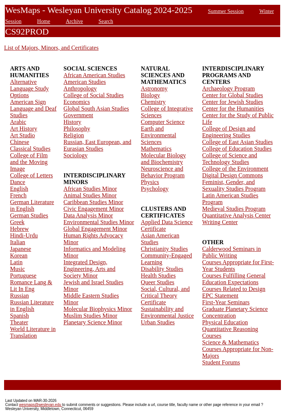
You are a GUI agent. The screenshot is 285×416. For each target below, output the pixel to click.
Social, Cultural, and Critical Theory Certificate (165, 295)
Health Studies (158, 275)
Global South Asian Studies (96, 108)
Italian (17, 242)
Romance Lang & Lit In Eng (31, 285)
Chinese (19, 142)
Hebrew (19, 229)
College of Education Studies (237, 148)
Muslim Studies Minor (90, 315)
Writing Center (220, 222)
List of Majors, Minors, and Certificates (51, 48)
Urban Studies (158, 322)
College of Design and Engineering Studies (229, 131)
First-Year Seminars (226, 302)
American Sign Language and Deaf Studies (33, 108)
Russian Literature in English (32, 305)
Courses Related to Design (233, 289)
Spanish (19, 315)
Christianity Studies (164, 249)
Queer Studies (157, 282)
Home (43, 21)
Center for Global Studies (232, 95)
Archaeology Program (228, 88)
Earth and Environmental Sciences (158, 135)
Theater (19, 322)
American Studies (84, 82)
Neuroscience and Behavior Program (163, 172)
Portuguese (23, 275)
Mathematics (156, 148)
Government (78, 115)
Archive (74, 21)
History (72, 122)
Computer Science (163, 122)
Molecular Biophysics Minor (97, 309)
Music (17, 269)
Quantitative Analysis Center (236, 215)
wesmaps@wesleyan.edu (40, 405)
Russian (19, 295)
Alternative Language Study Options (29, 88)
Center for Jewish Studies (232, 102)
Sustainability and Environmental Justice (167, 312)
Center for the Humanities (233, 108)
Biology (150, 95)
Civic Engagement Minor (93, 209)
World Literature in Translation (33, 332)
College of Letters (31, 175)
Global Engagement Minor (95, 229)
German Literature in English (32, 205)
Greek (17, 222)
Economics (76, 102)
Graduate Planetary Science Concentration (235, 312)
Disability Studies (162, 269)
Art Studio (22, 135)
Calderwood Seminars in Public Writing (231, 252)
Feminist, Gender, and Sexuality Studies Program (234, 185)
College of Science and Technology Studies (229, 158)
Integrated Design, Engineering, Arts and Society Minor (89, 269)
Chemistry (153, 102)
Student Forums (221, 362)
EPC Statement (220, 295)
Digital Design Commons (232, 175)
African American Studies (94, 75)
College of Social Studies (93, 95)
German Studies (29, 215)
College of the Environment (235, 169)
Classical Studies (30, 148)
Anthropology (80, 88)
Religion (73, 135)
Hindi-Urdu (24, 235)
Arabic (18, 122)
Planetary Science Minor (92, 322)
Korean (18, 255)
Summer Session (225, 11)
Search (106, 21)
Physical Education (225, 322)
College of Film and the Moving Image (29, 162)
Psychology (155, 189)
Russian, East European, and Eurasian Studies (97, 145)
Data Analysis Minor (88, 215)
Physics (150, 182)
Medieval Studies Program (234, 209)
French (18, 195)
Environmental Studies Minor (98, 222)
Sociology (75, 155)
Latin (16, 262)
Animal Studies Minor (90, 195)
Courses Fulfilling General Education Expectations (234, 278)
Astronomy (154, 88)
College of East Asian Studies (237, 142)
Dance (17, 182)
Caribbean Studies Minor (93, 202)
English (19, 189)
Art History (23, 128)
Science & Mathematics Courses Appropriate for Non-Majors (237, 349)
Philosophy (76, 128)
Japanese (20, 249)
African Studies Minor (90, 189)
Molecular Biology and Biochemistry (163, 158)
